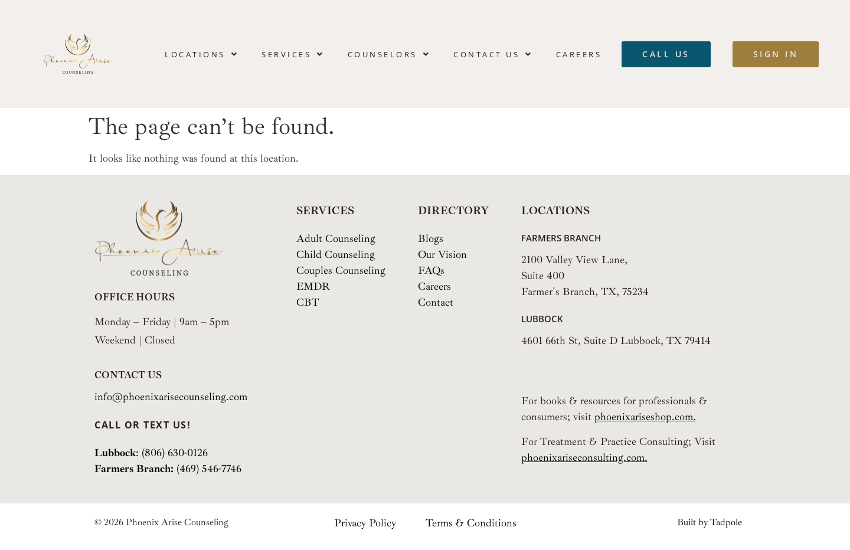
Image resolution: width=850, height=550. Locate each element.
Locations (201, 54)
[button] (201, 54)
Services (293, 54)
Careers (579, 54)
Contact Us (493, 54)
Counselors (389, 54)
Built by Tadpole (709, 522)
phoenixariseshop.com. (645, 417)
